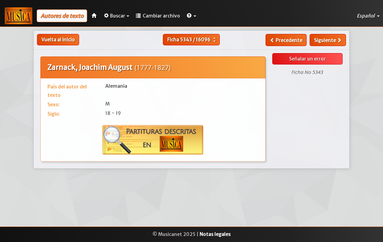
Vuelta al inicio (58, 40)
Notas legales (215, 234)
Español (368, 16)
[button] (191, 15)
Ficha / (192, 40)
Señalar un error (307, 59)
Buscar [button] (116, 16)
